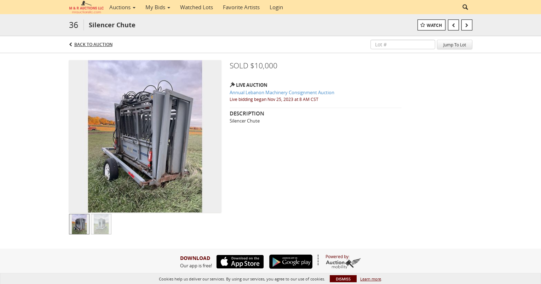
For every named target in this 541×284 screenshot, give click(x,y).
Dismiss (343, 279)
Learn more (370, 279)
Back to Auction (93, 44)
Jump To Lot (454, 44)
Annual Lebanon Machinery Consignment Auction (282, 92)
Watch (434, 25)
